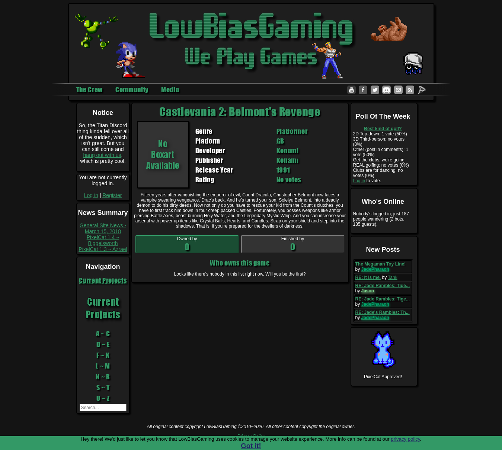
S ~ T (103, 387)
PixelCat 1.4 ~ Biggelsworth (103, 240)
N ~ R (103, 377)
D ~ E (103, 344)
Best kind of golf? (383, 128)
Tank (392, 277)
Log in (91, 195)
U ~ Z (103, 398)
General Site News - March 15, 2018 (103, 228)
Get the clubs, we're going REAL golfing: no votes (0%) (381, 162)
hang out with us (102, 155)
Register (112, 195)
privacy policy (405, 439)
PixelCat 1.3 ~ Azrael (103, 249)
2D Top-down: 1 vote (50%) (380, 133)
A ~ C (103, 334)
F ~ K (103, 355)
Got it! (251, 446)
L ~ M (103, 366)
